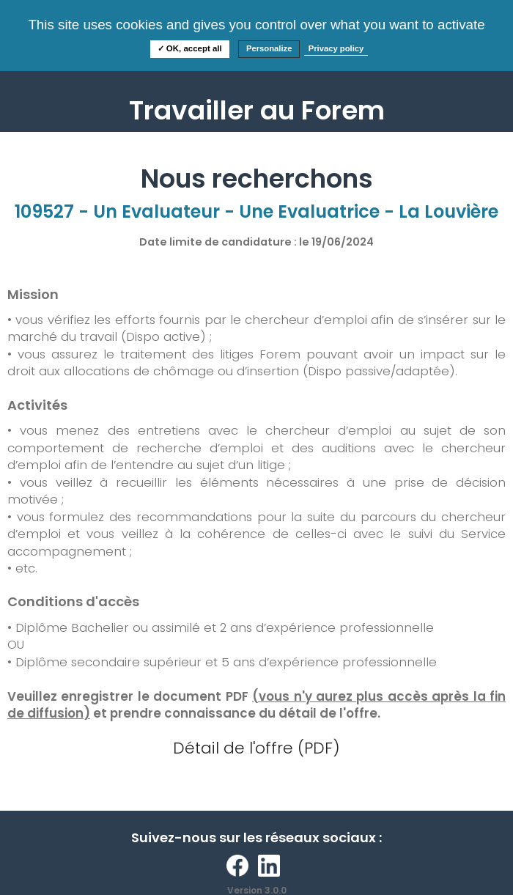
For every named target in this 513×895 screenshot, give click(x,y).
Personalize (269, 48)
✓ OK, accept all (190, 48)
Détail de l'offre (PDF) (256, 748)
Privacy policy (336, 48)
